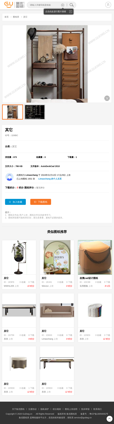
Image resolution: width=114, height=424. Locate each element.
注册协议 (32, 409)
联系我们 (97, 409)
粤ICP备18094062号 (98, 414)
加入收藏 (15, 202)
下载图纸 (40, 202)
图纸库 (16, 17)
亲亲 (6, 339)
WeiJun (45, 286)
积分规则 (57, 409)
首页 (6, 17)
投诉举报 (85, 409)
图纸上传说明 (71, 409)
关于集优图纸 (18, 409)
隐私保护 (45, 409)
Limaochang (47, 339)
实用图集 (84, 286)
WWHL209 (9, 286)
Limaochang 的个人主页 (50, 179)
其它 (25, 17)
